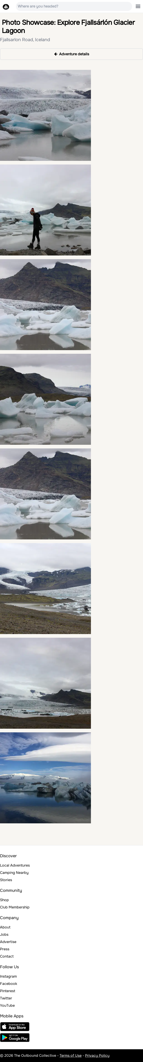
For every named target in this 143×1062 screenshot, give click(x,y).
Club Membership (15, 907)
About (5, 927)
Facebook (8, 983)
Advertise (8, 941)
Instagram (8, 976)
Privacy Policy (97, 1055)
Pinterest (7, 991)
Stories (6, 879)
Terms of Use (71, 1055)
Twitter (6, 998)
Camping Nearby (14, 872)
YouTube (7, 1005)
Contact (7, 956)
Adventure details (71, 54)
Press (4, 949)
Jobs (4, 934)
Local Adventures (15, 865)
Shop (4, 900)
